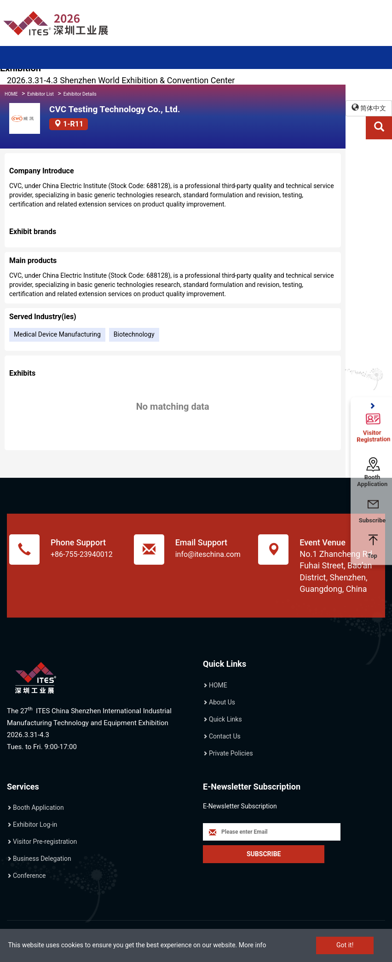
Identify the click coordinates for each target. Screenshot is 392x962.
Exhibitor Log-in (35, 824)
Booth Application (38, 807)
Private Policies (231, 753)
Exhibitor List (40, 94)
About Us (222, 702)
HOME (11, 94)
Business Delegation (42, 858)
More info (252, 945)
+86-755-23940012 (82, 554)
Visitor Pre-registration (45, 841)
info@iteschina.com (208, 554)
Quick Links (225, 719)
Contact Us (225, 736)
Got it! (344, 945)
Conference (29, 875)
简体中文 (369, 108)
